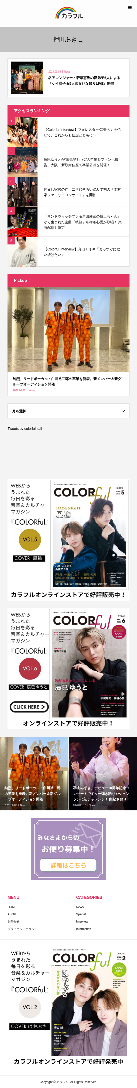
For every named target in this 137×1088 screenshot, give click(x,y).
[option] (34, 773)
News (80, 907)
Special (81, 914)
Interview (82, 921)
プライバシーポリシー (23, 929)
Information (83, 929)
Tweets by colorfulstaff (25, 429)
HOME (12, 907)
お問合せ (14, 921)
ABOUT (13, 914)
